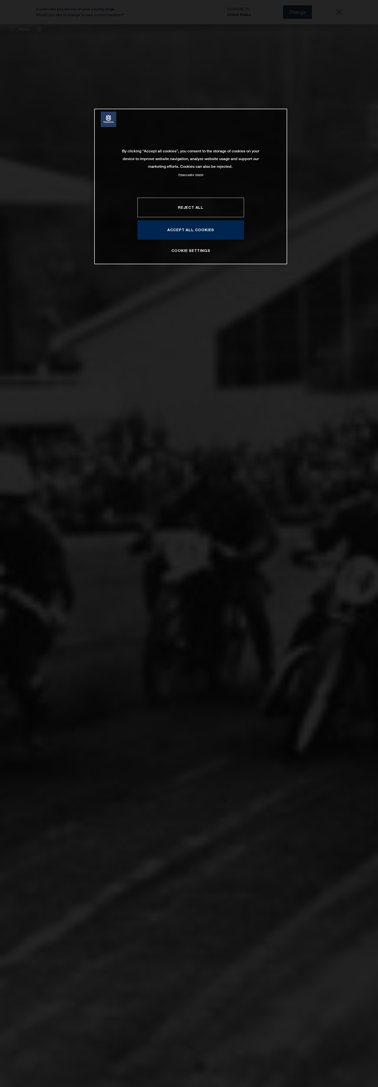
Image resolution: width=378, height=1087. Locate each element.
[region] (190, 186)
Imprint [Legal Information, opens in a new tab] (199, 174)
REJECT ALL (190, 207)
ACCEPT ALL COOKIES (190, 230)
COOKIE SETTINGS (190, 250)
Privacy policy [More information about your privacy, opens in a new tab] (186, 174)
